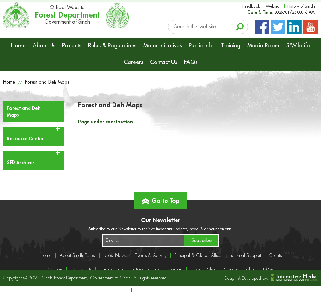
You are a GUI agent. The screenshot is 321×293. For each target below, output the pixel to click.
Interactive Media (296, 276)
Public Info (201, 45)
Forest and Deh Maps (47, 82)
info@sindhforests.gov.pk (217, 290)
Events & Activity (150, 255)
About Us (44, 45)
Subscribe (201, 240)
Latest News (115, 255)
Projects (71, 45)
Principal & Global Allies (197, 255)
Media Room (263, 45)
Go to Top (161, 198)
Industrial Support (245, 255)
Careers (133, 62)
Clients (275, 255)
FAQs (190, 62)
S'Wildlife (298, 45)
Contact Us (163, 62)
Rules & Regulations (112, 45)
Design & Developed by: (246, 278)
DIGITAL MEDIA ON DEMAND (297, 280)
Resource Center (25, 139)
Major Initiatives (162, 45)
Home (18, 45)
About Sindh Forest (78, 255)
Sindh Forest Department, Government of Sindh (86, 278)
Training (230, 45)
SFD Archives (21, 162)
